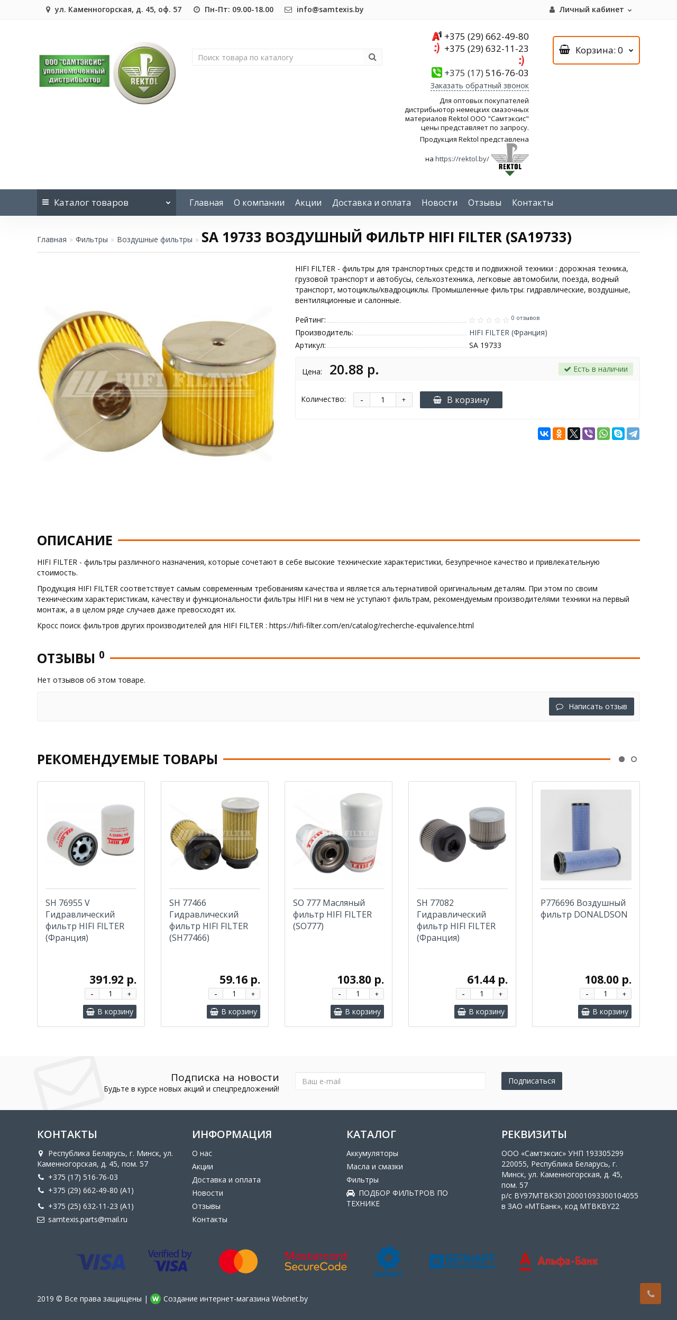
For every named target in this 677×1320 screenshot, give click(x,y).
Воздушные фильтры (155, 239)
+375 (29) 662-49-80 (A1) (85, 1190)
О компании (259, 202)
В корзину (461, 400)
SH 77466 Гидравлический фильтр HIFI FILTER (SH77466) (208, 920)
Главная (206, 202)
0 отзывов (525, 318)
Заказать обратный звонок (480, 85)
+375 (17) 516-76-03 (77, 1177)
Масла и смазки (374, 1166)
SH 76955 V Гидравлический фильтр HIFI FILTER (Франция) (84, 920)
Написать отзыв (591, 706)
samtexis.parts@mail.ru (82, 1219)
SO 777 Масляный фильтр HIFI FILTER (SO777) (332, 914)
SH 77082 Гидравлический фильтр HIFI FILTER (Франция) (456, 920)
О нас (202, 1153)
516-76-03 (486, 73)
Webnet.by (290, 1299)
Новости (440, 202)
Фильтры (92, 239)
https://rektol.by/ (462, 159)
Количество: (323, 399)
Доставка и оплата (371, 202)
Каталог (106, 198)
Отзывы (484, 202)
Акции (308, 202)
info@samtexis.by (324, 9)
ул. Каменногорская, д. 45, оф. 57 (111, 9)
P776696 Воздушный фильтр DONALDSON (584, 908)
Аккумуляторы (372, 1153)
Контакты (532, 202)
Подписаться (531, 1081)
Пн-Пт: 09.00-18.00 (232, 9)
